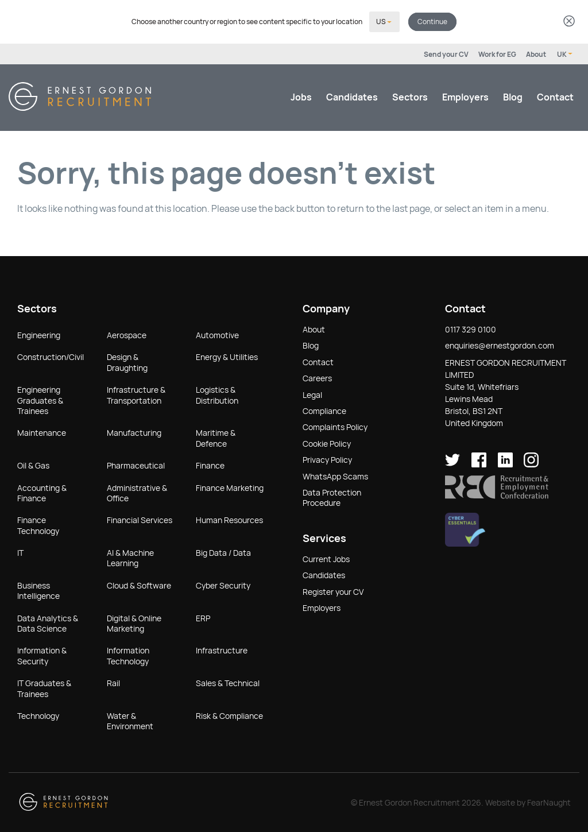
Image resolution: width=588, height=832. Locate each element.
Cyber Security (223, 584)
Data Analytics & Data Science (47, 622)
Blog (513, 96)
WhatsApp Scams (335, 475)
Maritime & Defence (215, 437)
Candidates (352, 96)
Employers (465, 96)
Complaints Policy (335, 426)
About (536, 53)
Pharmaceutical (136, 464)
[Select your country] (384, 21)
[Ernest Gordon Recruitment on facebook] (478, 463)
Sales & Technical (228, 682)
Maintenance (41, 432)
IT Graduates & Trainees (44, 687)
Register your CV (333, 591)
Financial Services (139, 519)
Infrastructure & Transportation (136, 394)
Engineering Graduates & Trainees (40, 399)
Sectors (410, 96)
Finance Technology (38, 524)
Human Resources (229, 519)
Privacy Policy (327, 459)
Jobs (301, 96)
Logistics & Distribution (217, 394)
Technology (38, 715)
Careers (317, 377)
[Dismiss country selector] (569, 21)
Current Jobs (326, 558)
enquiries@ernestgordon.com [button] (499, 344)
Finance (210, 464)
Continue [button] (432, 21)
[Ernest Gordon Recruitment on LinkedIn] (505, 463)
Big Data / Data (223, 552)
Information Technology (128, 654)
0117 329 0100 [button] (470, 328)
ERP (203, 617)
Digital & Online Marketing (134, 622)
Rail (113, 682)
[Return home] (80, 106)
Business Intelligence (38, 589)
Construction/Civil (50, 356)
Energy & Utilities (227, 356)
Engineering (38, 334)
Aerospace (126, 334)
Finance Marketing (230, 487)
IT (20, 552)
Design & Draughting (127, 361)
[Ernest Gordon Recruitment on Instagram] (531, 463)
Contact (555, 96)
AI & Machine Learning (130, 557)
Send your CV (446, 53)
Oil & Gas (33, 464)
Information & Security (42, 654)
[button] (496, 495)
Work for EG (497, 53)
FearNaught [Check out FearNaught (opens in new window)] (549, 801)
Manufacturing (134, 432)
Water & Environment (130, 720)
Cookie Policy (327, 443)
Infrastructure (221, 649)
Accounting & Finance (42, 492)
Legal (312, 394)
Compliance (324, 410)
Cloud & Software (139, 584)
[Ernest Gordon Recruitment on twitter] (452, 463)
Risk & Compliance (229, 715)
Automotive (217, 334)
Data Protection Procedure (332, 496)
